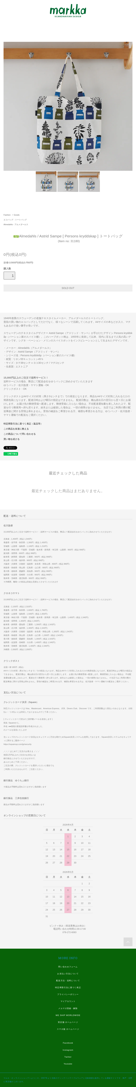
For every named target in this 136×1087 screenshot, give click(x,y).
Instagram (68, 1050)
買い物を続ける (12, 439)
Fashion (7, 215)
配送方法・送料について (68, 980)
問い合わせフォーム (68, 967)
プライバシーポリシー (68, 994)
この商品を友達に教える (16, 429)
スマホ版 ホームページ (68, 1029)
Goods (16, 215)
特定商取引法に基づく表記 (68, 987)
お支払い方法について (68, 974)
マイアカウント (68, 1001)
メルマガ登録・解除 (68, 1008)
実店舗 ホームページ (68, 1022)
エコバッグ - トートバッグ (15, 220)
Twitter (68, 1057)
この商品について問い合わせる (20, 434)
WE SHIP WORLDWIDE (68, 1015)
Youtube (68, 1064)
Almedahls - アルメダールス (16, 224)
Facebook (68, 1043)
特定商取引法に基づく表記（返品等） (23, 424)
